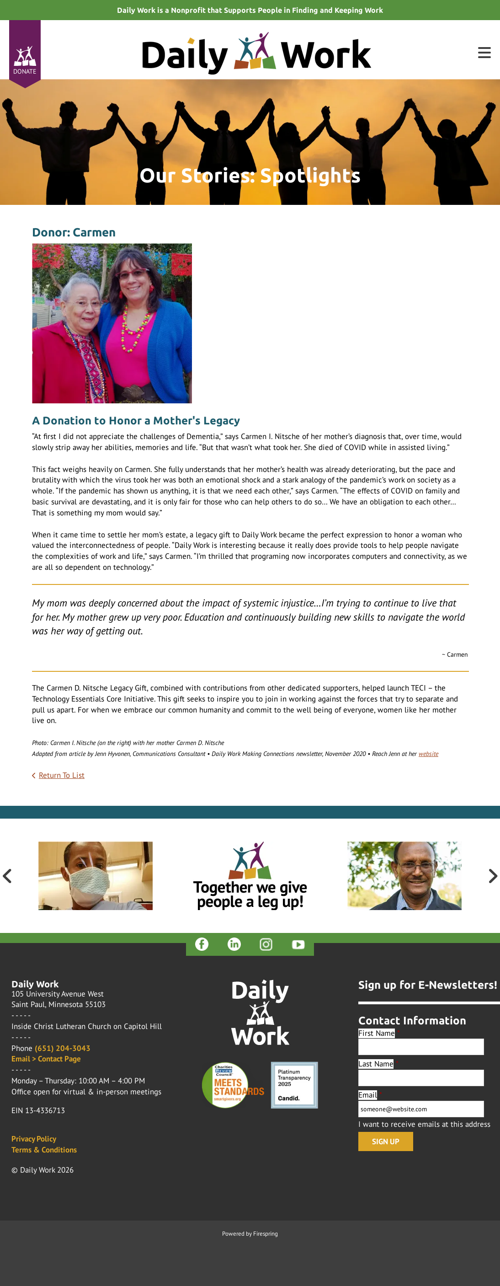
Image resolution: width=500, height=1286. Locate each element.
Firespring (265, 1234)
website (428, 754)
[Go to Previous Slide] (7, 875)
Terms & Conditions (44, 1150)
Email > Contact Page (46, 1059)
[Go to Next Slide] (493, 875)
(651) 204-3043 (62, 1048)
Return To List (62, 775)
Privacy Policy (33, 1139)
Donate (25, 71)
